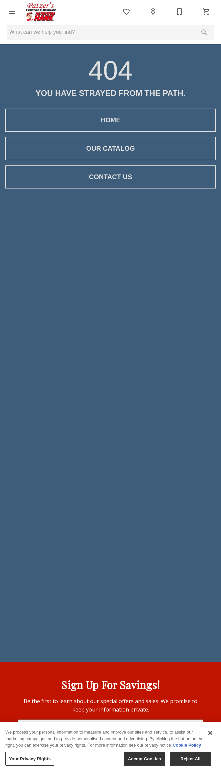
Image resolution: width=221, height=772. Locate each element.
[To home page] (40, 12)
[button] (12, 12)
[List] (126, 12)
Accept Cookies (144, 760)
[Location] (153, 12)
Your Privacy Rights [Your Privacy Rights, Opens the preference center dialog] (30, 760)
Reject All (190, 760)
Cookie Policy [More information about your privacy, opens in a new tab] (187, 747)
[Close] (210, 735)
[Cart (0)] (206, 12)
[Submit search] (204, 32)
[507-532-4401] (180, 12)
